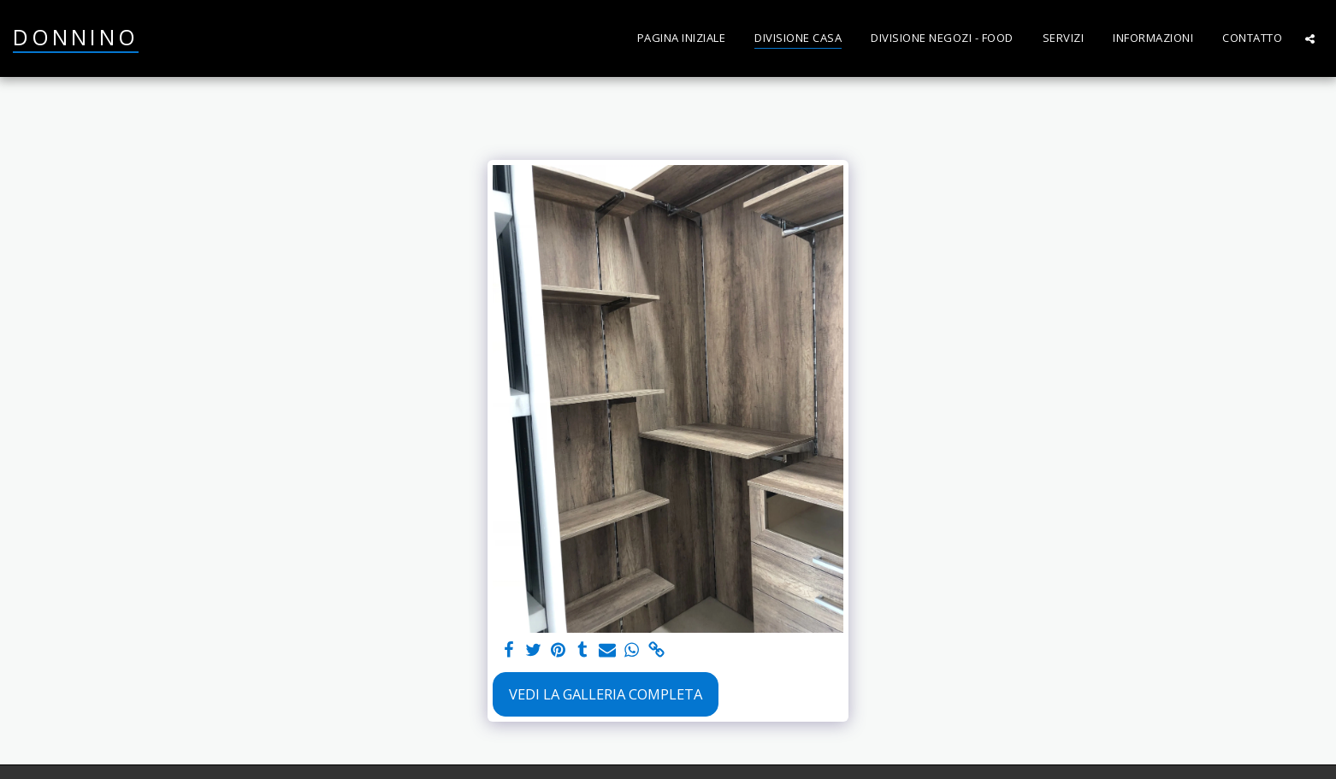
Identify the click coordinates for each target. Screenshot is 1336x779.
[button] (1310, 38)
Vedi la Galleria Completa (605, 694)
